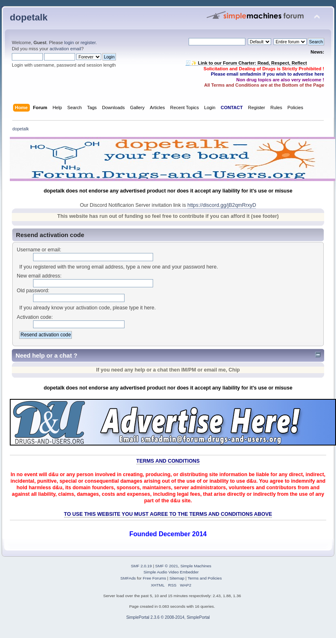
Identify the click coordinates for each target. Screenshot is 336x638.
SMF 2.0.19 (141, 566)
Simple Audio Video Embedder (170, 572)
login (69, 42)
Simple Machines (195, 566)
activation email (65, 48)
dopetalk (28, 17)
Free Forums (154, 578)
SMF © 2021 (166, 566)
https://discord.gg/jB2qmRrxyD (221, 205)
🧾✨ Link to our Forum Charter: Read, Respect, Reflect (246, 62)
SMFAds (128, 578)
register (88, 42)
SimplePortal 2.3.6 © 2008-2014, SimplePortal (168, 617)
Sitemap (177, 578)
